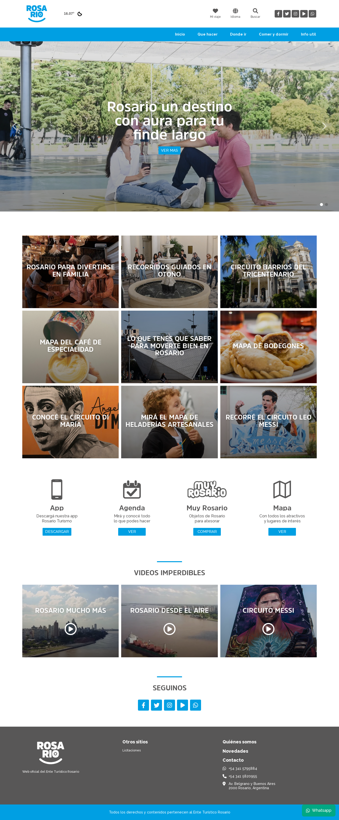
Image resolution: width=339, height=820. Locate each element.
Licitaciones (131, 750)
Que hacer (208, 34)
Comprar (207, 531)
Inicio (180, 34)
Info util (308, 34)
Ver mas (169, 150)
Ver (132, 531)
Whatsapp (318, 809)
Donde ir (238, 34)
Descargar (57, 531)
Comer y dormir (273, 34)
